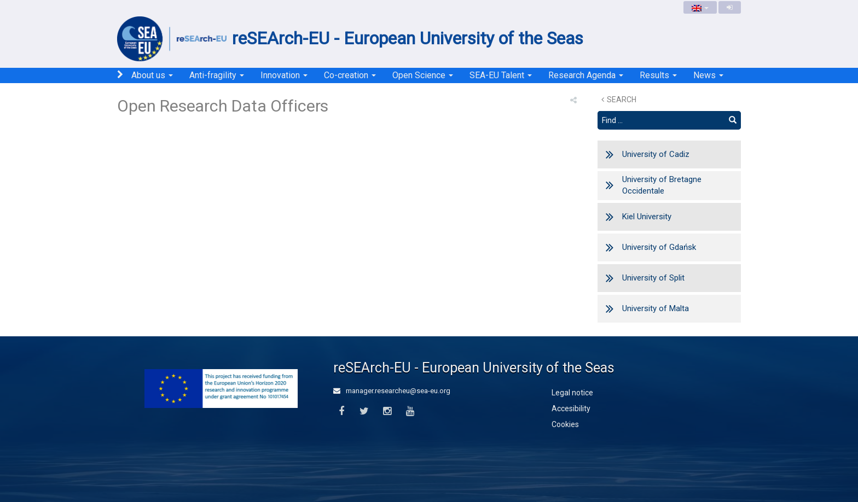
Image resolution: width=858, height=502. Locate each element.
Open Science (422, 75)
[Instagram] (387, 411)
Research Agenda (585, 75)
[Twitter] (364, 411)
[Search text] (661, 120)
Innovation (284, 75)
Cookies (565, 424)
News (708, 75)
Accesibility (571, 408)
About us (152, 75)
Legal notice (572, 392)
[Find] (732, 120)
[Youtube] (410, 411)
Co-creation (350, 75)
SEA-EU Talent (500, 75)
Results (658, 75)
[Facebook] (341, 411)
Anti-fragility (216, 75)
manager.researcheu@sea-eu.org (391, 391)
